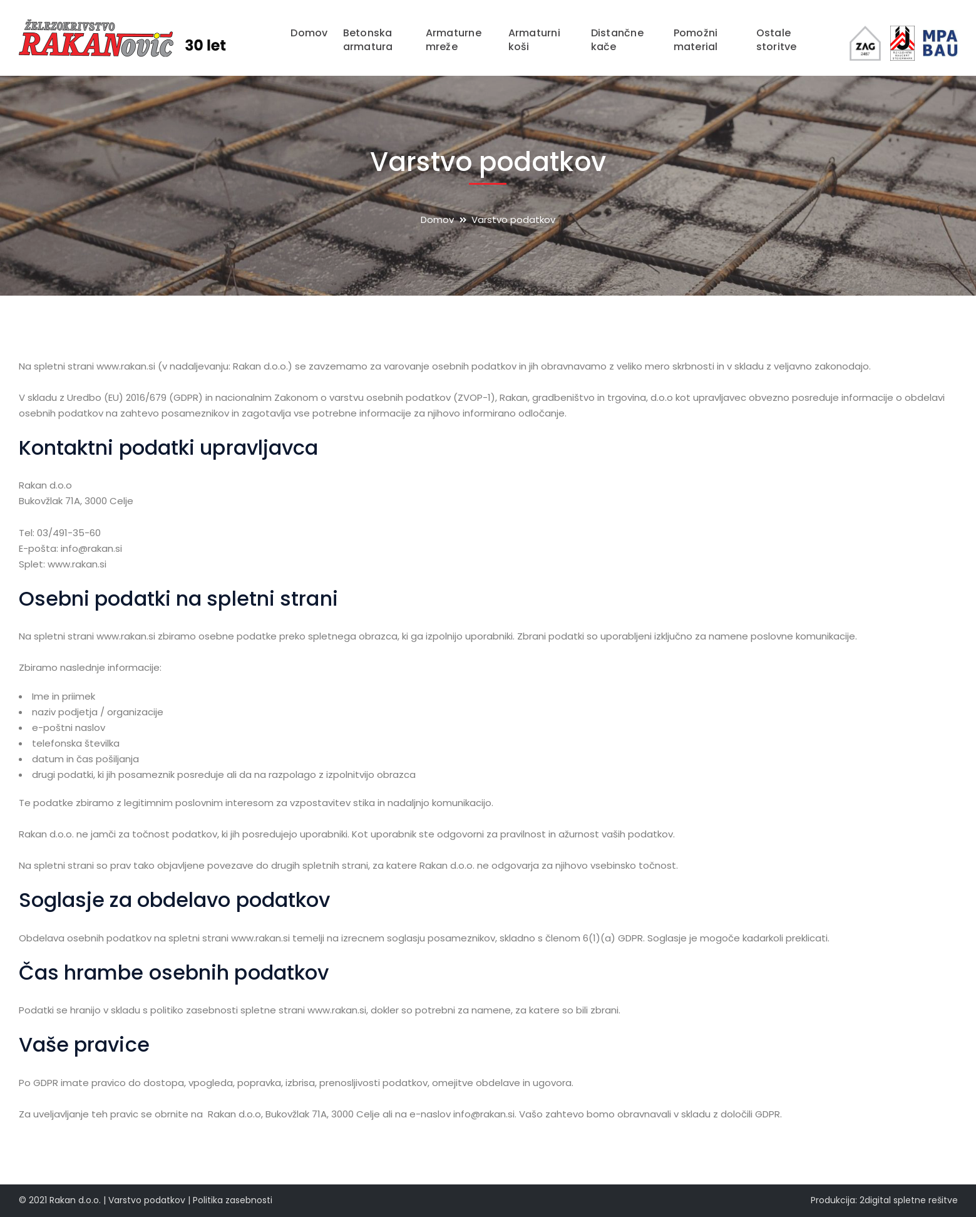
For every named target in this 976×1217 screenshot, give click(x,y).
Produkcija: (834, 1200)
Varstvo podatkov (146, 1200)
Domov (437, 219)
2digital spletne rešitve (909, 1200)
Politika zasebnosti (232, 1200)
